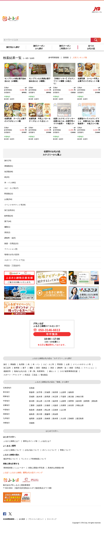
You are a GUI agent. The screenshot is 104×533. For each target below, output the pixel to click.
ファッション (89, 368)
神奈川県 (80, 397)
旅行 (5, 364)
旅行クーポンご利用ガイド (65, 47)
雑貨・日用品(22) (11, 243)
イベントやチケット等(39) (14, 205)
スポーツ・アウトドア (12, 375)
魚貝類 (21, 364)
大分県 (63, 419)
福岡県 (31, 419)
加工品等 (7, 368)
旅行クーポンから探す (39, 47)
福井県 (55, 401)
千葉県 (63, 397)
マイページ (75, 4)
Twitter (10, 513)
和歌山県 (80, 405)
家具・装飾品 (41, 368)
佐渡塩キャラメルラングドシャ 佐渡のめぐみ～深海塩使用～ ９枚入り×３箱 (88, 121)
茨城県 (31, 397)
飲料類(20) (8, 216)
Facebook (4, 513)
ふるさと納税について (12, 450)
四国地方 (6, 414)
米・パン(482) (10, 183)
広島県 (55, 410)
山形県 (63, 392)
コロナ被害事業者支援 (68, 371)
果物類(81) (8, 166)
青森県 (31, 392)
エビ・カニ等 (48, 364)
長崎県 (47, 419)
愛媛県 (47, 414)
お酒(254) (8, 199)
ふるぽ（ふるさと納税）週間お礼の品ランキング (23, 473)
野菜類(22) (8, 194)
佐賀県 (39, 419)
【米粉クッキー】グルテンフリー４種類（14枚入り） (64, 81)
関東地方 (6, 396)
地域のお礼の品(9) (11, 254)
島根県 (39, 410)
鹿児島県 (80, 419)
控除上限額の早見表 (36, 468)
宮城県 (47, 392)
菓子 (24, 368)
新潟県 (6, 99)
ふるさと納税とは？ (11, 441)
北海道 (31, 388)
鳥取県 (31, 410)
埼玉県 (55, 397)
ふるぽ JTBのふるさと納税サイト (10, 16)
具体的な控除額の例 (56, 468)
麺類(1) (7, 227)
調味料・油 (61, 368)
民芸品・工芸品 (31, 375)
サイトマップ (51, 519)
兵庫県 (63, 405)
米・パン (36, 364)
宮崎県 (71, 419)
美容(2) (7, 232)
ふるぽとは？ (45, 441)
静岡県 (87, 401)
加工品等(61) (9, 210)
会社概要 (22, 519)
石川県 (47, 401)
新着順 (66, 57)
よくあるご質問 (66, 4)
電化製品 (44, 375)
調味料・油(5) (9, 238)
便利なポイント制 (30, 441)
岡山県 (47, 410)
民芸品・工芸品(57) (12, 266)
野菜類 (60, 364)
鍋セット (52, 371)
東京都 (71, 397)
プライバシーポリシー (36, 519)
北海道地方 (7, 388)
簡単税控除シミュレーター (14, 468)
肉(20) (6, 177)
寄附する (82, 4)
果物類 (13, 364)
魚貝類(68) (8, 172)
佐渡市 (12, 99)
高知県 (55, 414)
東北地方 (6, 392)
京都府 (47, 405)
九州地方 (6, 418)
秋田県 (55, 392)
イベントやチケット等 (82, 364)
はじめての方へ (55, 4)
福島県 (71, 392)
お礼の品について (32, 450)
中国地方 (6, 410)
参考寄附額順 (53, 57)
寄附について (65, 450)
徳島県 (31, 414)
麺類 (31, 368)
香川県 (39, 414)
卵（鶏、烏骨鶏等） (38, 371)
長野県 (71, 401)
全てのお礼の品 (91, 47)
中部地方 (7, 97)
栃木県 (39, 397)
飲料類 (16, 368)
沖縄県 (31, 423)
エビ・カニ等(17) (11, 188)
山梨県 (63, 401)
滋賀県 (39, 405)
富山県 (39, 401)
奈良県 (71, 405)
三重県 (31, 405)
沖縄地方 (6, 423)
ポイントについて (49, 450)
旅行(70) (7, 160)
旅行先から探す (13, 47)
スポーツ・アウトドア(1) (14, 260)
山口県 (63, 410)
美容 (52, 368)
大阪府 (55, 405)
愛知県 (94, 401)
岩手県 (39, 392)
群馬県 (47, 397)
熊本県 (55, 419)
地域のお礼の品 (20, 371)
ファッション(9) (10, 249)
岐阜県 (79, 401)
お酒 (67, 364)
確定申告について (10, 459)
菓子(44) (7, 221)
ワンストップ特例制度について (33, 459)
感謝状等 (7, 371)
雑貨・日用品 (74, 368)
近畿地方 (6, 405)
